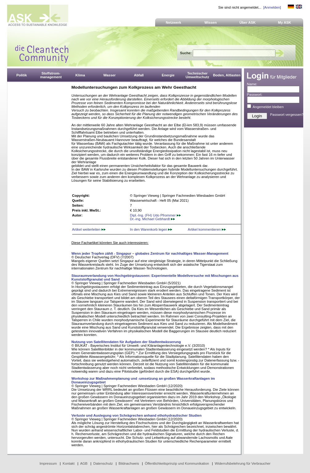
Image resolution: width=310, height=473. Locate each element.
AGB (84, 463)
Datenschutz (103, 463)
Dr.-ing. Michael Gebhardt (152, 219)
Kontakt (69, 463)
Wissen (211, 22)
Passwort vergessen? (287, 114)
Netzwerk (173, 22)
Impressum (48, 463)
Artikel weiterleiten (88, 229)
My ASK (284, 22)
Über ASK (247, 22)
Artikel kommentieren (207, 229)
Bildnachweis (128, 463)
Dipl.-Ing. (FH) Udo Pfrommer (155, 215)
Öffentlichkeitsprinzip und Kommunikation (177, 463)
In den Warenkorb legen (151, 229)
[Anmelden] (272, 7)
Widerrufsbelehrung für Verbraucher (243, 463)
